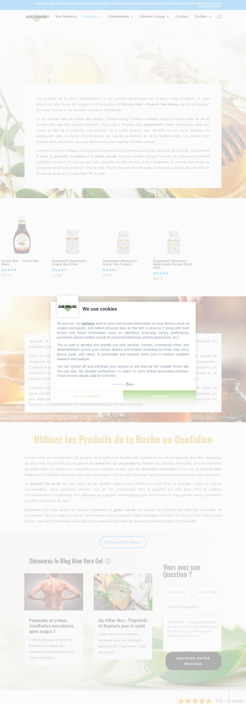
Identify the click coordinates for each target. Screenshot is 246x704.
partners (88, 323)
